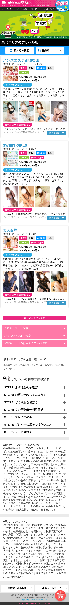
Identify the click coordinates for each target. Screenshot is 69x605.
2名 (44, 68)
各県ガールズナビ (51, 588)
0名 (26, 68)
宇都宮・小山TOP (17, 588)
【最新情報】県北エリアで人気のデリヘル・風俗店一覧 (29, 5)
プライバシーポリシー (38, 600)
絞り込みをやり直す (34, 318)
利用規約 (25, 600)
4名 (44, 238)
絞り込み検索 (21, 50)
